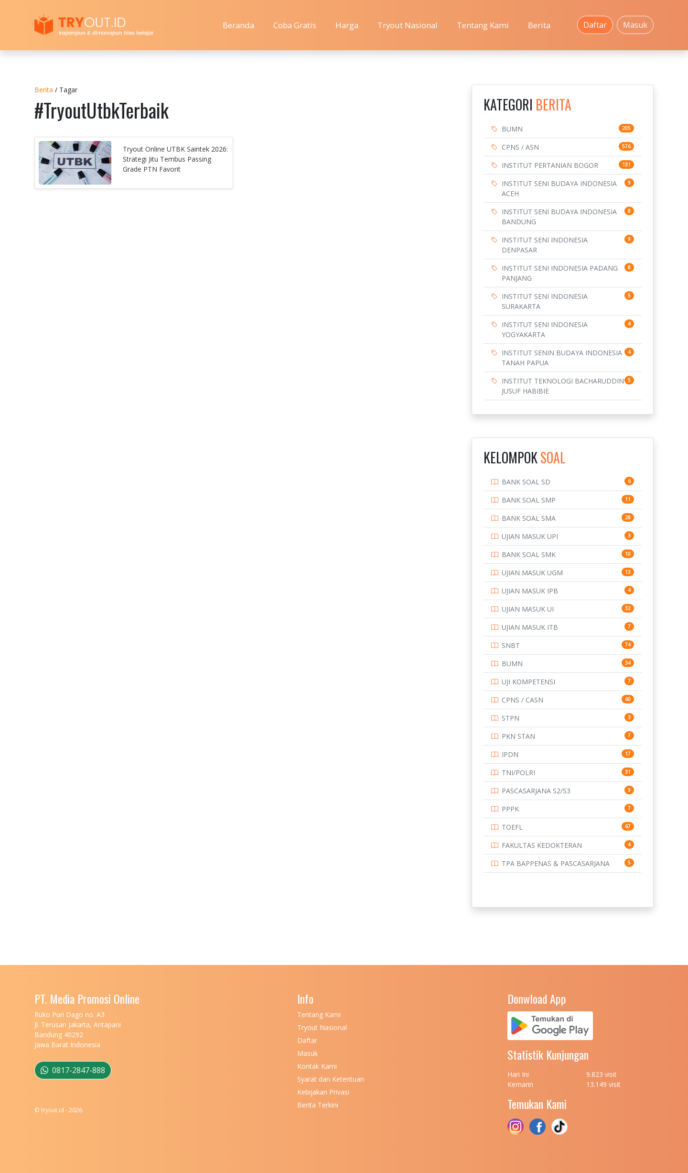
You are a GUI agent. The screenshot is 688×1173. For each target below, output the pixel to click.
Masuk (635, 25)
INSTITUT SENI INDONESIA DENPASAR (545, 244)
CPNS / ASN (520, 147)
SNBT (511, 645)
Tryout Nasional (407, 25)
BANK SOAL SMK (529, 554)
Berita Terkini (317, 1104)
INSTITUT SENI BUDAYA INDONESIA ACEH (559, 188)
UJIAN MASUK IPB (530, 590)
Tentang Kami (483, 25)
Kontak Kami (317, 1066)
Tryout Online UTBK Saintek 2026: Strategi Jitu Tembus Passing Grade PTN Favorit (175, 159)
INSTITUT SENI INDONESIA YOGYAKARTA (545, 329)
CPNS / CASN (522, 699)
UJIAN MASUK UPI (530, 536)
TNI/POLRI (518, 772)
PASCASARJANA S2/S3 (536, 790)
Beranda (238, 25)
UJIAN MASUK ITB (530, 627)
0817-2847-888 (73, 1070)
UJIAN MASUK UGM (532, 572)
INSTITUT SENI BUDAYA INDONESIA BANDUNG (559, 216)
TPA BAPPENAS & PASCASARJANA (556, 863)
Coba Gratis (294, 25)
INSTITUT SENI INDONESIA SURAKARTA (545, 301)
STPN (510, 718)
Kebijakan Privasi (323, 1091)
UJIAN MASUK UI (528, 609)
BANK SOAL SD (526, 481)
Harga (346, 25)
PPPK (510, 808)
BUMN (512, 128)
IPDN (510, 754)
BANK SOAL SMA (529, 518)
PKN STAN (518, 736)
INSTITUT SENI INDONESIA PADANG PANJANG (560, 273)
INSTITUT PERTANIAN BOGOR (550, 165)
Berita (539, 25)
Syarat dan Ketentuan (330, 1079)
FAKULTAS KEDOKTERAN (542, 845)
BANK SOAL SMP (529, 499)
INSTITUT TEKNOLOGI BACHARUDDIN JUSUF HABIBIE (563, 385)
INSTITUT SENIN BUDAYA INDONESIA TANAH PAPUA (562, 357)
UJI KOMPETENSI (528, 681)
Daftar (595, 25)
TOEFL (512, 827)
